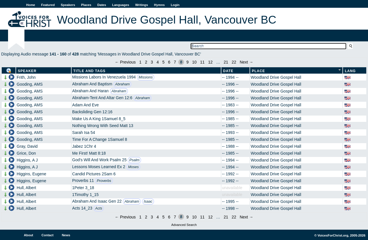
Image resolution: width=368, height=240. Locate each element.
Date (228, 71)
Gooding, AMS (30, 84)
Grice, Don (26, 153)
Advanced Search (184, 224)
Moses (133, 167)
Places (86, 5)
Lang (350, 71)
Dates (101, 5)
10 (194, 62)
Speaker (27, 71)
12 (210, 62)
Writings (141, 5)
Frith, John (26, 77)
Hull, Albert (26, 187)
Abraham (122, 84)
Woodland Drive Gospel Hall (276, 77)
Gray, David (27, 146)
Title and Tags (89, 71)
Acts (98, 208)
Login (175, 5)
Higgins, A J (27, 160)
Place (258, 71)
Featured (48, 5)
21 (226, 62)
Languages (120, 5)
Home (30, 5)
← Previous (125, 62)
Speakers (68, 5)
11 (202, 62)
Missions (146, 77)
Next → (246, 62)
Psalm (134, 160)
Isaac (148, 201)
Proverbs (104, 181)
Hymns (159, 5)
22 (234, 62)
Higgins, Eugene (31, 174)
